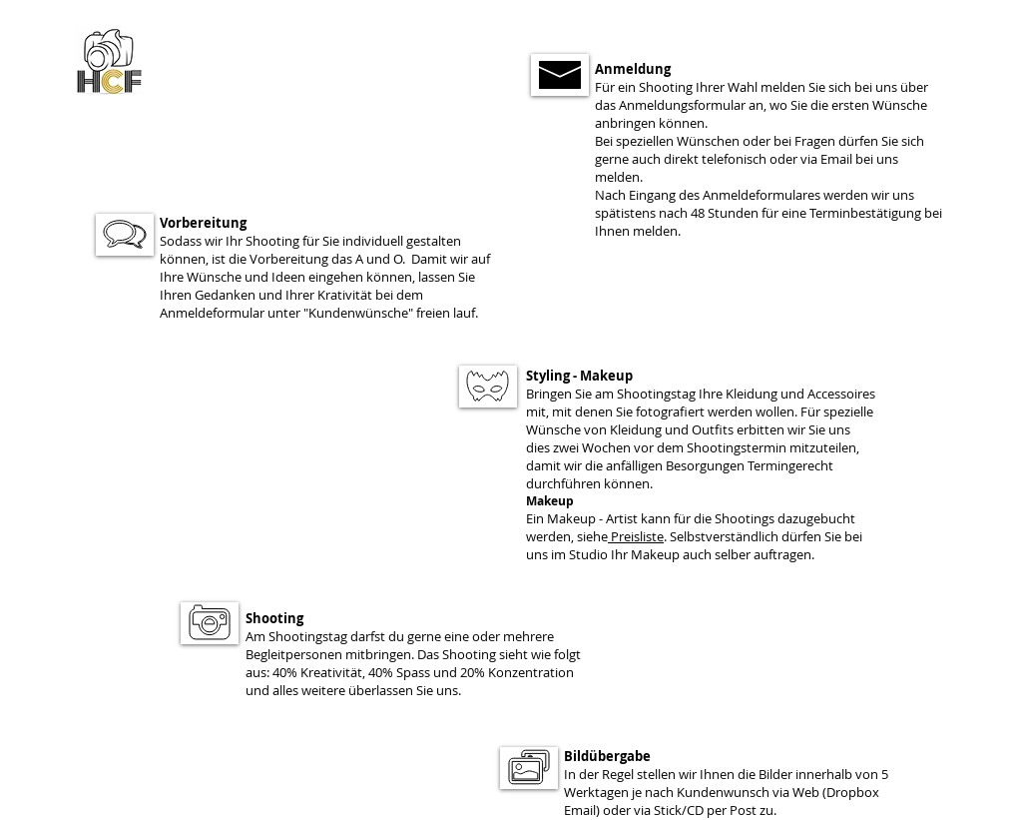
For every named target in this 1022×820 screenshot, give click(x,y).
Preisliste (637, 536)
